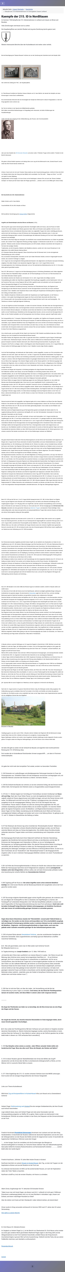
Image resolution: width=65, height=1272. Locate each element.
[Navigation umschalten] (3, 3)
